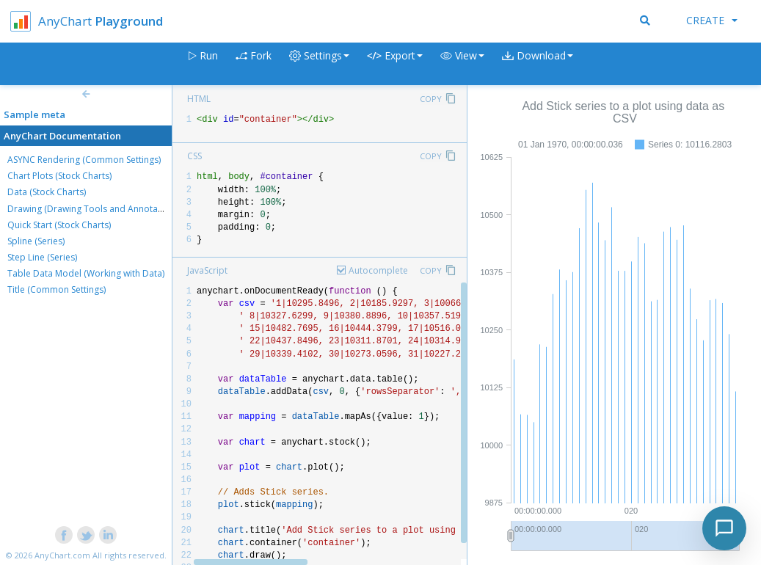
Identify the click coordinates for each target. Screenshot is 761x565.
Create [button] (712, 20)
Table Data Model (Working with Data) (85, 273)
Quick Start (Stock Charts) (59, 225)
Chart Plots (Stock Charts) (59, 176)
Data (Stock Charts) (46, 192)
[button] (462, 64)
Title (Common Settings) (56, 289)
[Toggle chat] (724, 528)
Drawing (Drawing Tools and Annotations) (94, 209)
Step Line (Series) (42, 257)
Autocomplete (378, 270)
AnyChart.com (62, 555)
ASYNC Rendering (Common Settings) (84, 159)
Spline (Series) (36, 241)
